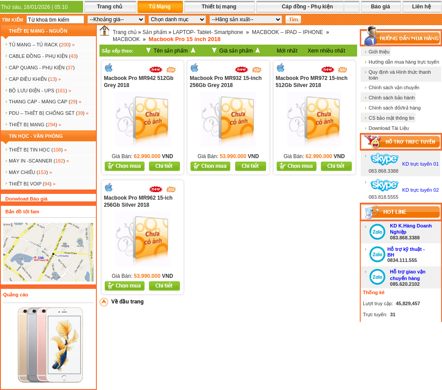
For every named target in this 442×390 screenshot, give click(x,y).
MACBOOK (126, 39)
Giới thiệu (379, 51)
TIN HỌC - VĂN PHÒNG (36, 136)
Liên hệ (421, 7)
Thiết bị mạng (219, 7)
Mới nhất (287, 51)
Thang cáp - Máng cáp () (45, 101)
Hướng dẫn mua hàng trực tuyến (404, 61)
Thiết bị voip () (32, 183)
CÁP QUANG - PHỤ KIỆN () (42, 67)
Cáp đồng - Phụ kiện (307, 7)
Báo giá (380, 7)
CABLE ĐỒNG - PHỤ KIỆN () (43, 56)
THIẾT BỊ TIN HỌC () (38, 149)
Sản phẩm (154, 32)
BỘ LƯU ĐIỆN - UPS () (40, 90)
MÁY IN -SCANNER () (39, 160)
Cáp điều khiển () (35, 79)
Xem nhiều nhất (326, 51)
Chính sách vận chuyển (394, 87)
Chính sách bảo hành (392, 97)
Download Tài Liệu (389, 128)
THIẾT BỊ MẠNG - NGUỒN (38, 31)
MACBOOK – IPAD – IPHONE (287, 32)
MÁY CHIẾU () (30, 172)
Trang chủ (109, 7)
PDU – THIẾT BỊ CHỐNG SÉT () (48, 113)
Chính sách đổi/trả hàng (395, 107)
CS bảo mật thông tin (391, 118)
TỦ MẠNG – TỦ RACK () (42, 44)
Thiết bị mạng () (35, 124)
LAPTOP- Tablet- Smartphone (208, 32)
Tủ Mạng (159, 7)
